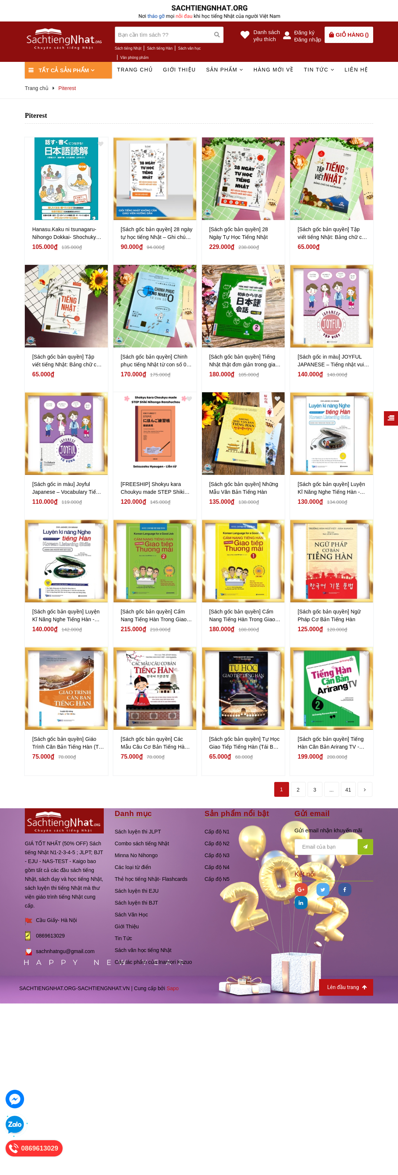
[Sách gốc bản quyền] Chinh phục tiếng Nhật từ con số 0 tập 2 (154, 361)
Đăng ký (304, 32)
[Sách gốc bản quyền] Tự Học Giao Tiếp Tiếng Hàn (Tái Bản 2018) (244, 743)
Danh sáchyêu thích (266, 35)
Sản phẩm (224, 70)
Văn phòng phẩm (134, 58)
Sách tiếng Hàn (160, 48)
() (352, 34)
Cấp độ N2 (217, 843)
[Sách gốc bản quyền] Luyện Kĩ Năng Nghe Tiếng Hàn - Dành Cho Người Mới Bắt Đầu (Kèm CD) (67, 616)
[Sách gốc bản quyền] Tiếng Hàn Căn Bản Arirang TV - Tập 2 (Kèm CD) (331, 743)
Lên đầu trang (347, 987)
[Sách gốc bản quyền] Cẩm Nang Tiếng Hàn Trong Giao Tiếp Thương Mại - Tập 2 (154, 616)
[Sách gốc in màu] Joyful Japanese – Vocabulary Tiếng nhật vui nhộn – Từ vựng (67, 488)
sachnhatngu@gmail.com (65, 951)
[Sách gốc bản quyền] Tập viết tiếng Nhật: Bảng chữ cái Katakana (332, 233)
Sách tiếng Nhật (128, 48)
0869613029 (50, 936)
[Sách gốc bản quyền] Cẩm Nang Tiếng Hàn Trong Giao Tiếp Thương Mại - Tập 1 (242, 616)
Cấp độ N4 (217, 867)
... (331, 790)
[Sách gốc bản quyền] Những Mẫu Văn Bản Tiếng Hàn (243, 488)
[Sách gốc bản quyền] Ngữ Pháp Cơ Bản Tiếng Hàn (329, 615)
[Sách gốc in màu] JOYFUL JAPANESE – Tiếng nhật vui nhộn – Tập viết (331, 361)
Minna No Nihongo (136, 855)
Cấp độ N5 (217, 879)
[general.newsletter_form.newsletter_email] (334, 847)
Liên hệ (356, 70)
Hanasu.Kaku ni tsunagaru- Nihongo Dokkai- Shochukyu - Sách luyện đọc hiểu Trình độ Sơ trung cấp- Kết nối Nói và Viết (67, 233)
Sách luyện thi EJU (137, 891)
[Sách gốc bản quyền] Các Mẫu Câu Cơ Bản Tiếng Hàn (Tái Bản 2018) (154, 743)
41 (348, 790)
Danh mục (133, 813)
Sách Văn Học (131, 915)
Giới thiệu (179, 70)
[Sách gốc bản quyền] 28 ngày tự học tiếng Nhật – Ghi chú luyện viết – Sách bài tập (157, 233)
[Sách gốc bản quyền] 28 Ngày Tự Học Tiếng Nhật (238, 233)
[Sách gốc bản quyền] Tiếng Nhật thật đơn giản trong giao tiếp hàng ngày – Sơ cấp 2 (244, 361)
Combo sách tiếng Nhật (142, 843)
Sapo (172, 988)
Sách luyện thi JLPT (138, 832)
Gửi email (312, 813)
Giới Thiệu (127, 926)
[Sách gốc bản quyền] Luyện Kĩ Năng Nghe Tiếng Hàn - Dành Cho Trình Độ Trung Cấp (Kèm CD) (331, 488)
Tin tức (319, 70)
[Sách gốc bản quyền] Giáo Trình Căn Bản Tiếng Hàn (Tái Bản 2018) (67, 743)
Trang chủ (135, 70)
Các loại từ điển (133, 867)
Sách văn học (189, 48)
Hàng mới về (273, 70)
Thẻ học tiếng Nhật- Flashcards (151, 879)
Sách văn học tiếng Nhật (143, 950)
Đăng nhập (307, 39)
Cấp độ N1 (217, 832)
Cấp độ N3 (217, 855)
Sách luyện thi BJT (136, 903)
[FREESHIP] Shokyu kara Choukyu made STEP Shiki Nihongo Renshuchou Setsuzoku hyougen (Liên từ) (155, 488)
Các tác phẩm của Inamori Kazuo (153, 962)
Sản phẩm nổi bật (237, 813)
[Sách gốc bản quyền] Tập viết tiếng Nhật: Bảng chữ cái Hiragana (66, 361)
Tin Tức (123, 938)
